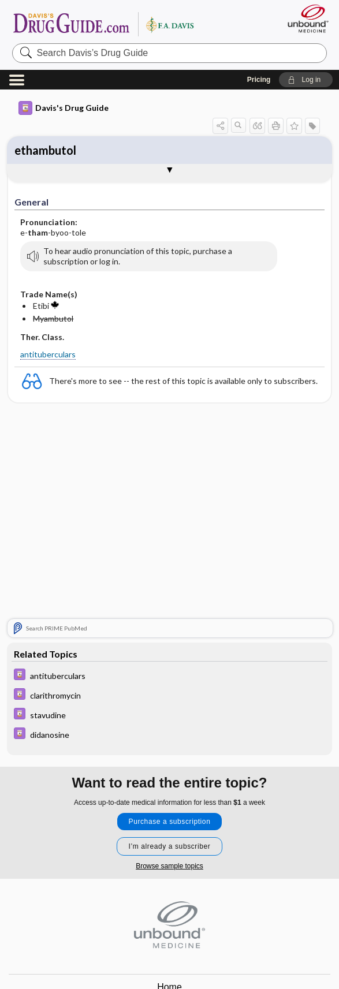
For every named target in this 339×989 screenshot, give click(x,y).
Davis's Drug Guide (63, 108)
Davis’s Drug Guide (103, 23)
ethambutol (45, 150)
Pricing (259, 80)
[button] (306, 79)
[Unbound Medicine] (304, 18)
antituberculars (48, 354)
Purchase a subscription (170, 822)
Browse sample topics (169, 866)
